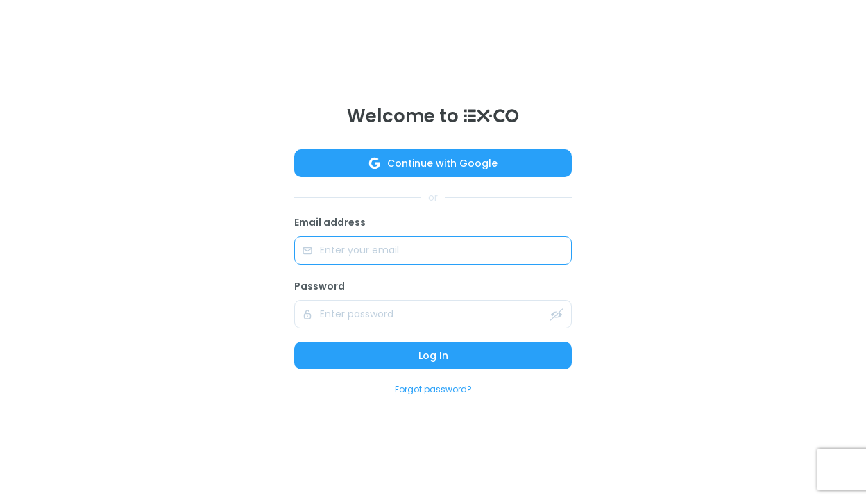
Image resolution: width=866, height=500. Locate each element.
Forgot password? (433, 389)
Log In (433, 355)
